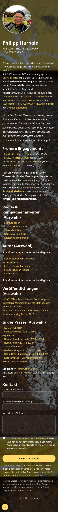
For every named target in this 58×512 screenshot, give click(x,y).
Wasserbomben (13, 230)
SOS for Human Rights (16, 226)
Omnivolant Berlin (17, 107)
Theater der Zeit (13, 346)
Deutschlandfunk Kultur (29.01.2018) (24, 338)
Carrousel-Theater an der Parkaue (23, 161)
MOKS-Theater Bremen (17, 157)
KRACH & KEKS (10, 96)
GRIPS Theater (10, 77)
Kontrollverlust (12, 262)
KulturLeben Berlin (27, 368)
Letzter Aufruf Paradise (17, 237)
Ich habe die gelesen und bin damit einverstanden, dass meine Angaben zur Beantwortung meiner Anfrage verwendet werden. (31, 443)
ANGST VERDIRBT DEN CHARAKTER (21, 100)
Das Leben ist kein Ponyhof (19, 258)
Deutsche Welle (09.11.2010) (19, 331)
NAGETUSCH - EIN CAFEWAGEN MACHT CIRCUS (28, 103)
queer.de (9, 335)
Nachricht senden (29, 458)
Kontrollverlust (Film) (15, 233)
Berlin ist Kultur (22, 372)
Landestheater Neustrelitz (18, 154)
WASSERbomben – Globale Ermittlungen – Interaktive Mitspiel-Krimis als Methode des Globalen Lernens (26, 303)
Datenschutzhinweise (32, 438)
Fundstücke (10, 273)
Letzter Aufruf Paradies (17, 265)
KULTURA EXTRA (13, 327)
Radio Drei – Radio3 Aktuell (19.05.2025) (26, 353)
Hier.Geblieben (12, 222)
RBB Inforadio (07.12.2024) (19, 342)
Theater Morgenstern (35, 96)
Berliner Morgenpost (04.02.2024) (22, 350)
